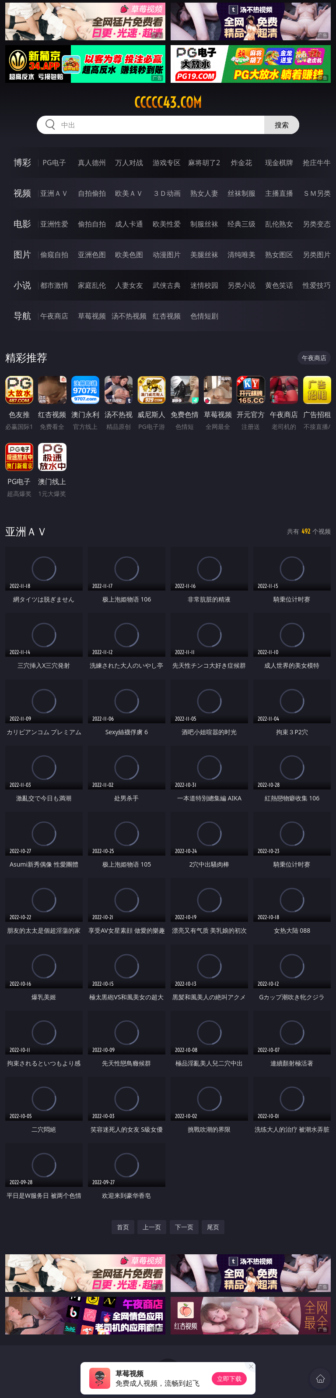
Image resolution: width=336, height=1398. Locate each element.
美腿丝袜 (204, 254)
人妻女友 (129, 285)
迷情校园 (204, 285)
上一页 (152, 1227)
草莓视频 (92, 316)
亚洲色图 (92, 254)
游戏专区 (167, 162)
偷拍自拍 (92, 224)
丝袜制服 (242, 193)
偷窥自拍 (54, 254)
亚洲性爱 (54, 224)
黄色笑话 (279, 285)
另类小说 (242, 285)
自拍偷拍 (92, 193)
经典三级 (242, 224)
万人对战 (129, 162)
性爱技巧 (317, 285)
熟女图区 (279, 254)
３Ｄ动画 (167, 193)
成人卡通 (129, 224)
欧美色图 (129, 254)
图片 (22, 254)
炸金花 (241, 162)
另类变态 (317, 224)
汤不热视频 (129, 316)
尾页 (213, 1227)
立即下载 (229, 1378)
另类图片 (317, 254)
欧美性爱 (167, 224)
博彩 (22, 162)
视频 (22, 193)
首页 (123, 1227)
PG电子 (54, 162)
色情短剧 (204, 316)
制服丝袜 (204, 224)
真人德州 (92, 162)
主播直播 (279, 193)
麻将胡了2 (204, 162)
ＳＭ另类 (317, 193)
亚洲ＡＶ (54, 193)
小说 (22, 285)
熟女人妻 (204, 193)
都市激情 (54, 285)
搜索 (282, 125)
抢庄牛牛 (317, 162)
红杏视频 (167, 316)
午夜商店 (54, 316)
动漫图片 (167, 254)
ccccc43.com (168, 102)
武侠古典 (167, 285)
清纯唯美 (242, 254)
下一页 (184, 1227)
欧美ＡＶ (129, 193)
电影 (22, 224)
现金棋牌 (279, 162)
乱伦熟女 (279, 224)
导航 (22, 316)
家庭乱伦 (92, 285)
